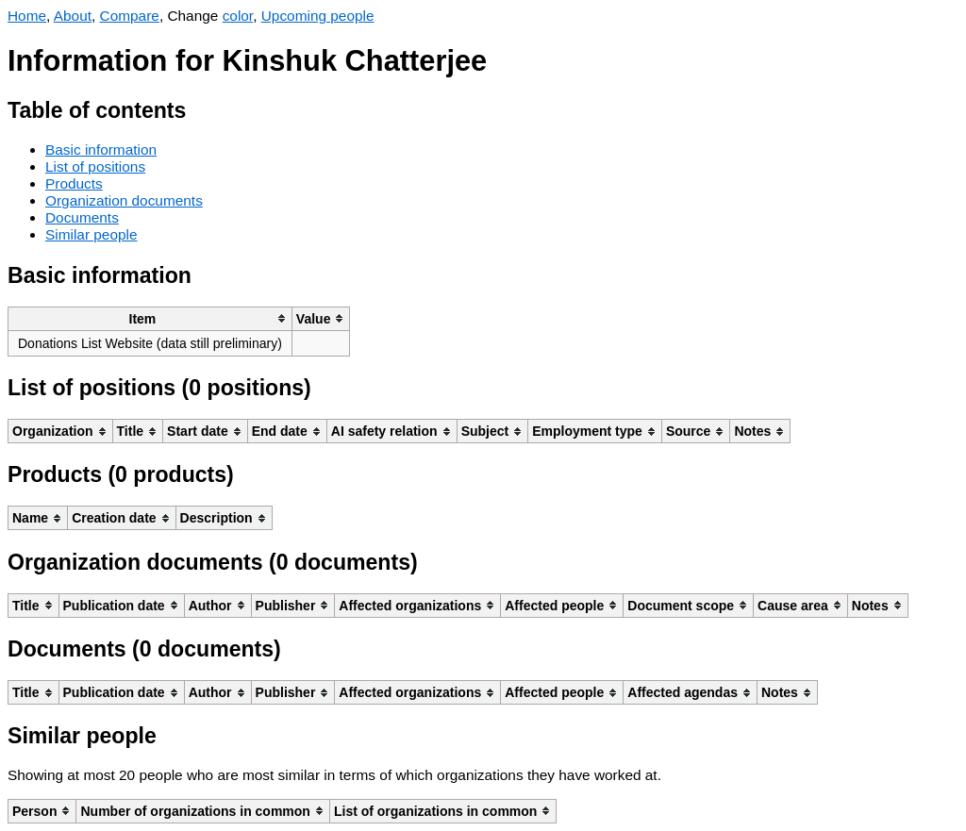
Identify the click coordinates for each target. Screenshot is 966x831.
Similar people (91, 234)
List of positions (95, 166)
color (238, 16)
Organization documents (124, 200)
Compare (129, 16)
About (73, 16)
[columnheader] (150, 318)
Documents (82, 217)
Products (74, 183)
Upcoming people (318, 16)
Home (27, 16)
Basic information (101, 149)
